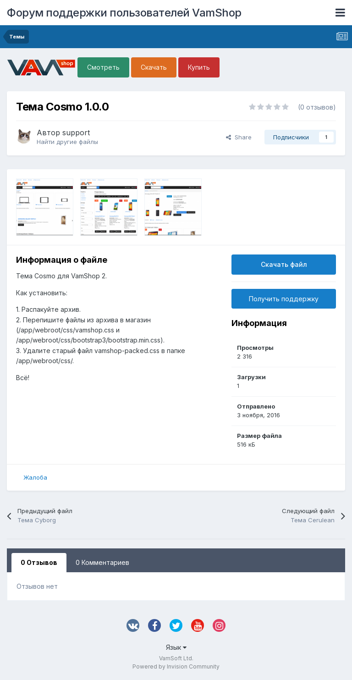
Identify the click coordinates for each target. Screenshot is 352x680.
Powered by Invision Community (176, 666)
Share (239, 137)
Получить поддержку (284, 299)
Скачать (154, 67)
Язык (176, 647)
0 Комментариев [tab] (102, 562)
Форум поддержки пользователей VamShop (124, 12)
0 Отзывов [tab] (39, 562)
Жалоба (35, 477)
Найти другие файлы (67, 141)
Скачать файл (284, 264)
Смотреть (103, 67)
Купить (199, 67)
